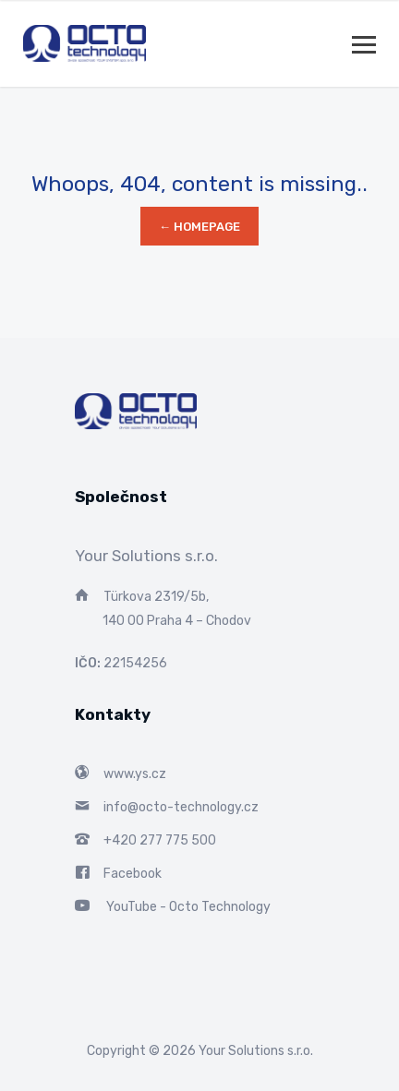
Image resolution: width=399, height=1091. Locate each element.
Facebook (132, 873)
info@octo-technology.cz (181, 807)
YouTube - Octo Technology (188, 907)
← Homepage (199, 227)
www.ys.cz (134, 774)
